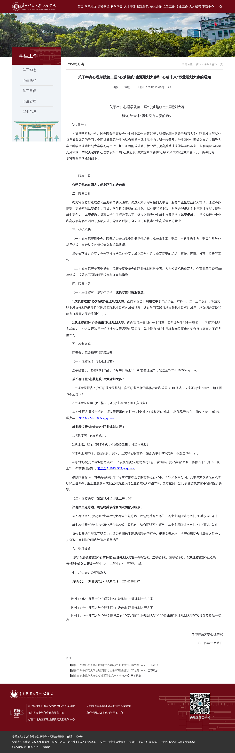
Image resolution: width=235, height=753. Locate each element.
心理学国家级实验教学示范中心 (104, 712)
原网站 (46, 747)
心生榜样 (29, 80)
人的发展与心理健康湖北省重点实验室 (108, 706)
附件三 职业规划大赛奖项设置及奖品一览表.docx (99, 675)
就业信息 (29, 112)
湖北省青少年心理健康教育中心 (46, 712)
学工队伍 (29, 91)
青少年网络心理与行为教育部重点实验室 (51, 706)
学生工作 (209, 64)
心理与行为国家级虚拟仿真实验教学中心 (51, 719)
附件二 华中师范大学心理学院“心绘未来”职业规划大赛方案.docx (108, 670)
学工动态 (29, 70)
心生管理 (29, 101)
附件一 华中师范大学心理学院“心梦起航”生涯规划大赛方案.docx (108, 665)
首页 (198, 64)
